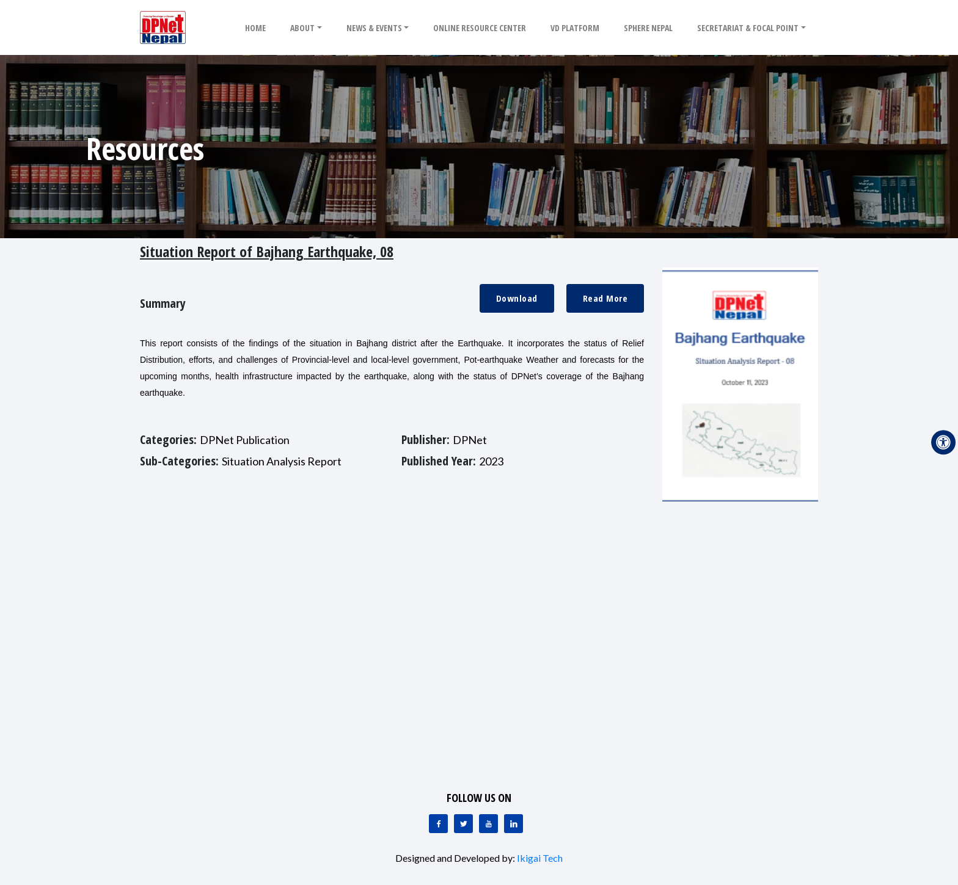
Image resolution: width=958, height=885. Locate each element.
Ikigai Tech (540, 858)
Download (517, 298)
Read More (605, 298)
